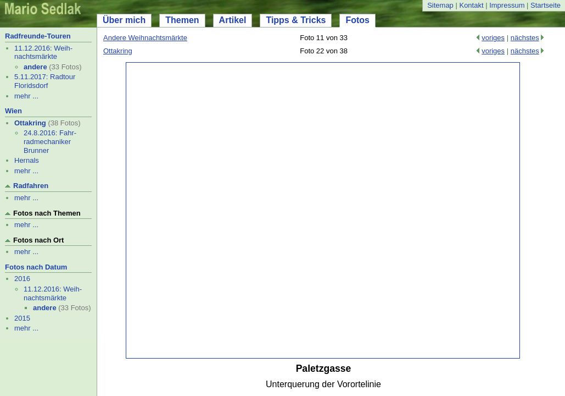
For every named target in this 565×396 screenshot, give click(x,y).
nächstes (525, 38)
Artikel (233, 20)
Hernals (26, 160)
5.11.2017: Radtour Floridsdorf (44, 81)
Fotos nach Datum (36, 267)
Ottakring (30, 123)
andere (35, 67)
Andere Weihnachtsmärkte (145, 38)
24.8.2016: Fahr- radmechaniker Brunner (50, 141)
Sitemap (440, 5)
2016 (22, 278)
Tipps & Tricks (296, 20)
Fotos (357, 20)
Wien (13, 111)
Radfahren (30, 186)
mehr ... (26, 96)
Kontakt (471, 5)
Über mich (124, 20)
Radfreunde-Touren (38, 36)
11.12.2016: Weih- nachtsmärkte (43, 52)
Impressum (506, 5)
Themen (182, 20)
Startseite (545, 5)
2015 (22, 318)
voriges (493, 38)
